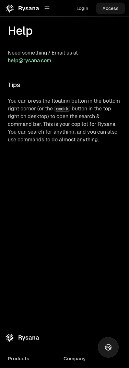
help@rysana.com (29, 60)
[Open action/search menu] (108, 347)
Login (82, 8)
